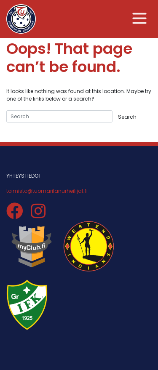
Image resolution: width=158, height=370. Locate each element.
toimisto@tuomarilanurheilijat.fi (47, 190)
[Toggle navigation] (139, 18)
